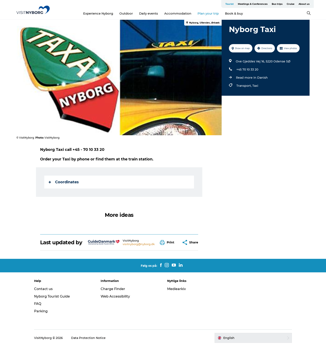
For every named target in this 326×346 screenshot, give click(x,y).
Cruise (290, 3)
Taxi (255, 86)
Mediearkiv (176, 289)
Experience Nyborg (98, 13)
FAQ (37, 304)
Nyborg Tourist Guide (52, 296)
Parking (41, 311)
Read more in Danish (252, 77)
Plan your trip (208, 13)
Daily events (148, 13)
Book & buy (234, 13)
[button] (168, 242)
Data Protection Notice (88, 338)
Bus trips (277, 3)
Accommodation (177, 13)
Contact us (43, 289)
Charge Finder (113, 289)
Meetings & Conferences (253, 3)
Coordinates (64, 182)
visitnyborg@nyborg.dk (139, 244)
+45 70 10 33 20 (247, 69)
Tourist (229, 3)
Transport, (244, 86)
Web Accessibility (115, 296)
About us (304, 3)
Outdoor (126, 13)
